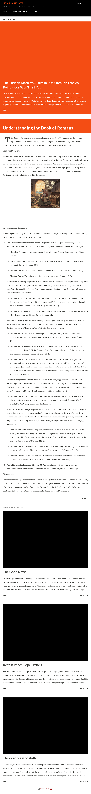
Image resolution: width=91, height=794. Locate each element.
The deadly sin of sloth (19, 758)
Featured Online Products (20, 11)
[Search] (78, 3)
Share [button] (5, 110)
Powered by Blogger (45, 789)
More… (36, 11)
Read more (84, 595)
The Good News (14, 572)
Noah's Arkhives (13, 3)
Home (5, 11)
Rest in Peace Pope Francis (22, 665)
